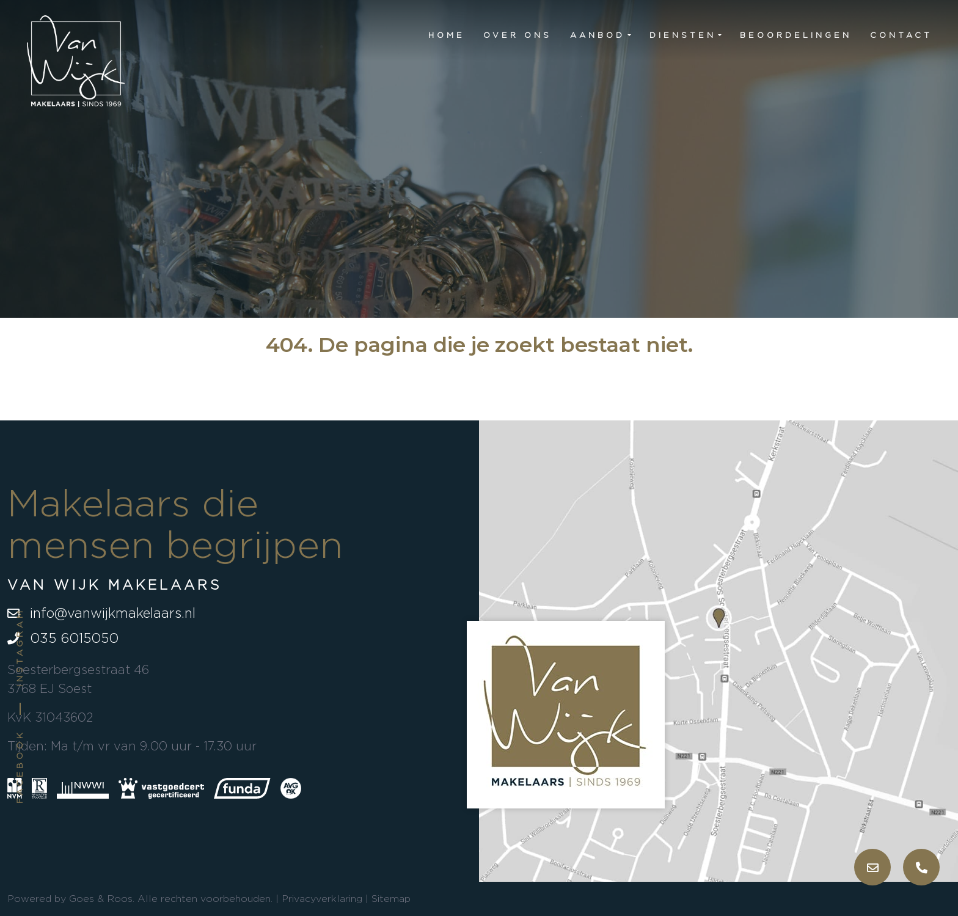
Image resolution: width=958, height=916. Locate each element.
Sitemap (391, 898)
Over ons (517, 35)
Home (446, 35)
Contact (901, 35)
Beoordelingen (796, 35)
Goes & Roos (101, 898)
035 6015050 (63, 638)
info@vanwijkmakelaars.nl (101, 613)
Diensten (682, 35)
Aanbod (597, 35)
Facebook (19, 767)
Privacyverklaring (322, 898)
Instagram (19, 647)
